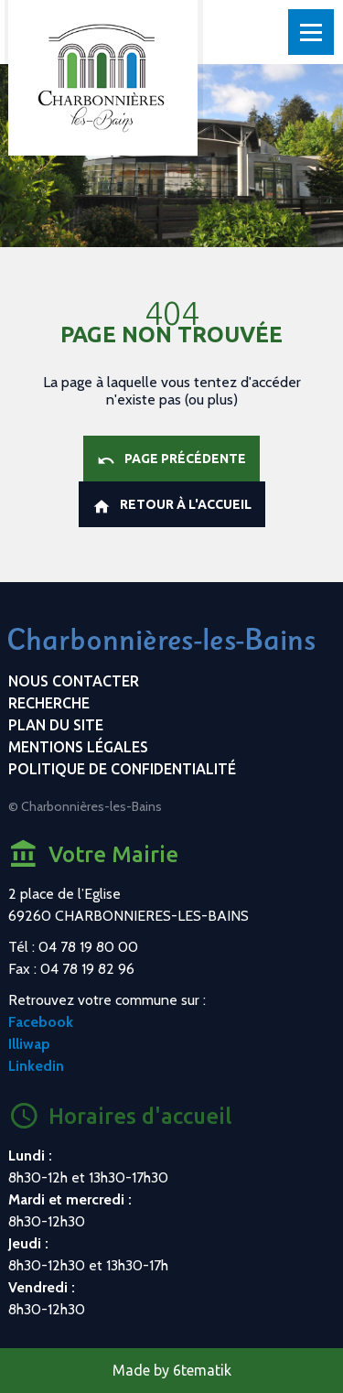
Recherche (49, 703)
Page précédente (171, 460)
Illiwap (29, 1044)
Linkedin (36, 1065)
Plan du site (55, 725)
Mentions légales (78, 747)
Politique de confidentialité (122, 769)
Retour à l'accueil (172, 506)
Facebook (40, 1022)
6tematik (202, 1370)
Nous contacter (73, 681)
